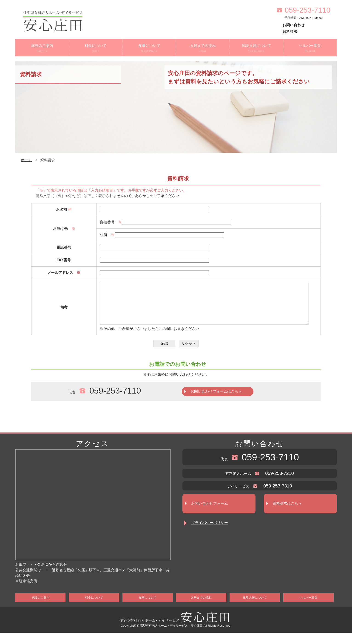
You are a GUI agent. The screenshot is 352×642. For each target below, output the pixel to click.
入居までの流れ (203, 48)
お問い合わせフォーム (209, 513)
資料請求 (290, 32)
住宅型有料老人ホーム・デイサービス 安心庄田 (170, 634)
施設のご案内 (42, 48)
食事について (149, 48)
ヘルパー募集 (310, 48)
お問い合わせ (294, 25)
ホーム (26, 160)
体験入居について (256, 48)
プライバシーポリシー (209, 532)
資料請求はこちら (287, 513)
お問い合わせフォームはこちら (216, 401)
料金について (95, 48)
